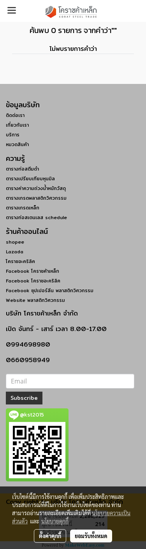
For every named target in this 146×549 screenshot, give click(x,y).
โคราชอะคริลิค (20, 261)
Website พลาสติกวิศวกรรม (35, 300)
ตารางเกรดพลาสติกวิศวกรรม (36, 198)
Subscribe (24, 398)
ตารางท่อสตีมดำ (22, 169)
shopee (15, 242)
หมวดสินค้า (17, 144)
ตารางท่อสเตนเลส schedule (36, 217)
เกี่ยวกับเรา (17, 125)
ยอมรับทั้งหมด (91, 535)
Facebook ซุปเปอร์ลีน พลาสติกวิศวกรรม (49, 290)
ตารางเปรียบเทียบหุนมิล (30, 178)
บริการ (12, 134)
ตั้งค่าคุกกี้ (50, 535)
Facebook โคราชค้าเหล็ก (32, 271)
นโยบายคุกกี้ (55, 521)
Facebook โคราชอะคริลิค (33, 280)
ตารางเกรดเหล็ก (22, 207)
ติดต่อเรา (15, 115)
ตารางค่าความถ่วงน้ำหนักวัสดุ (36, 188)
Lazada (14, 251)
